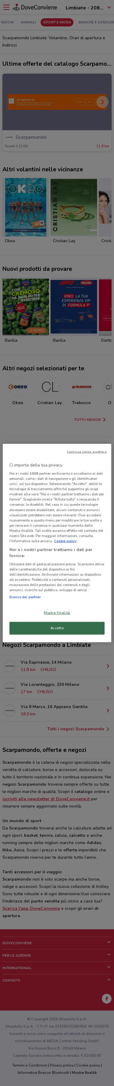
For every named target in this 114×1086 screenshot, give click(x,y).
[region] (57, 543)
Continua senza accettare (87, 451)
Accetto (57, 628)
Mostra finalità (57, 612)
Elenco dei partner (25, 596)
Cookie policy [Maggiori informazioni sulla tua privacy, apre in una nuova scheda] (65, 540)
